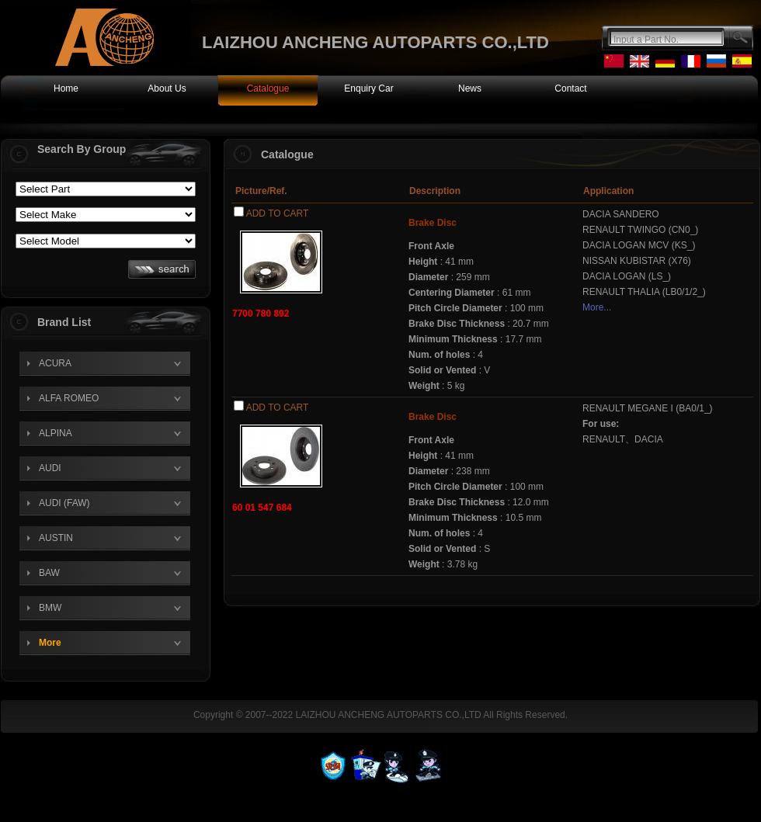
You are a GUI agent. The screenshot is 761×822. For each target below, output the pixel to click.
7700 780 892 (260, 313)
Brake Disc (432, 222)
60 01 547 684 (262, 507)
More (50, 642)
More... (596, 307)
